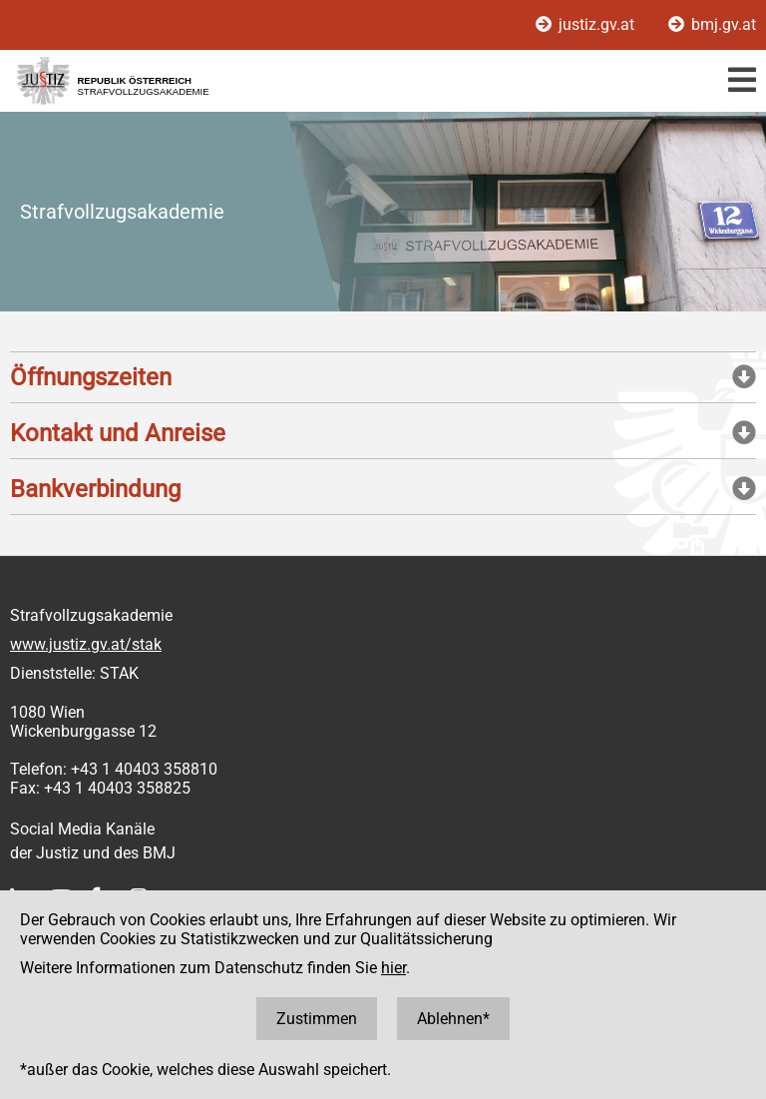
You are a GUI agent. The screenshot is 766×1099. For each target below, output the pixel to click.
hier (393, 967)
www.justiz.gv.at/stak (86, 644)
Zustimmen (316, 1018)
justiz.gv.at (587, 24)
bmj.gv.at (712, 24)
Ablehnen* (453, 1018)
